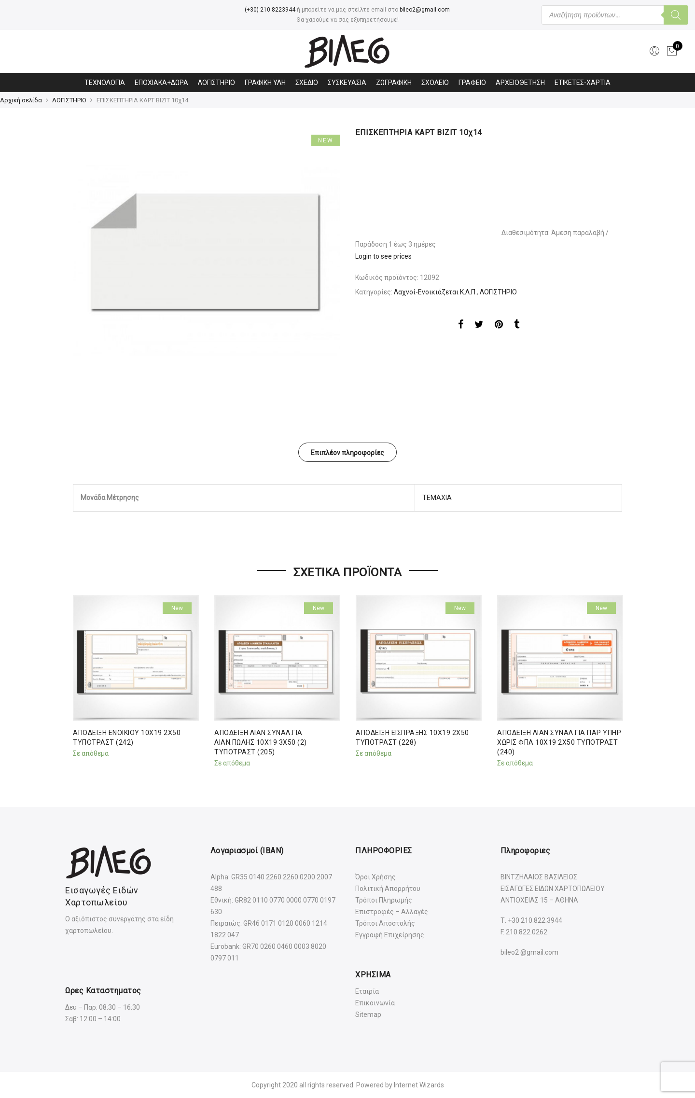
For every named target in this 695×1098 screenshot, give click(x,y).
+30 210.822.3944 (535, 920)
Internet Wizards (419, 1085)
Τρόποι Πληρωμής (383, 900)
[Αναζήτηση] (676, 15)
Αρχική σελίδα (21, 100)
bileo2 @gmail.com (529, 952)
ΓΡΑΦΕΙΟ (472, 82)
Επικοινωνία (375, 1003)
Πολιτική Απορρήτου (387, 888)
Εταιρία (367, 991)
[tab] (347, 452)
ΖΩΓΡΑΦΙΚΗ (394, 82)
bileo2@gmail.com (425, 9)
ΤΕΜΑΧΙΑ (437, 497)
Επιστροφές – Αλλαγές (391, 912)
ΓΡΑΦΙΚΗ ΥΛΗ (265, 82)
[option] (206, 260)
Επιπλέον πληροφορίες (347, 453)
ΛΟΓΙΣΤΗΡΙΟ (216, 82)
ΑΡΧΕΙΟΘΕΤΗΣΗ (520, 82)
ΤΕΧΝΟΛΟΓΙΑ (104, 82)
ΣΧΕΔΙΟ (306, 82)
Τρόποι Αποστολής (385, 923)
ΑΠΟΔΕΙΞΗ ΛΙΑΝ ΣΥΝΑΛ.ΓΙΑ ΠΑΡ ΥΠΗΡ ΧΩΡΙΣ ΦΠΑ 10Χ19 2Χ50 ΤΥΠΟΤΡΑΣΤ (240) (559, 742)
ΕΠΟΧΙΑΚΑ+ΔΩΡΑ (161, 82)
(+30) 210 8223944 (270, 9)
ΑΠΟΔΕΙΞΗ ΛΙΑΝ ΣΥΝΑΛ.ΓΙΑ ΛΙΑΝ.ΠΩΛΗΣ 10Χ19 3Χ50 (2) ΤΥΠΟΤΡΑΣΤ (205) (260, 742)
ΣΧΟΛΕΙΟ (435, 82)
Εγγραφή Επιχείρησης (389, 935)
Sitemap (368, 1014)
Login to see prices (383, 256)
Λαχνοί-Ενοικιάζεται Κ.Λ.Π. (435, 292)
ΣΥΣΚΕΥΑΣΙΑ (347, 82)
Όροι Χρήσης (375, 877)
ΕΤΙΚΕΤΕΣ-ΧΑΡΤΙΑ (583, 82)
